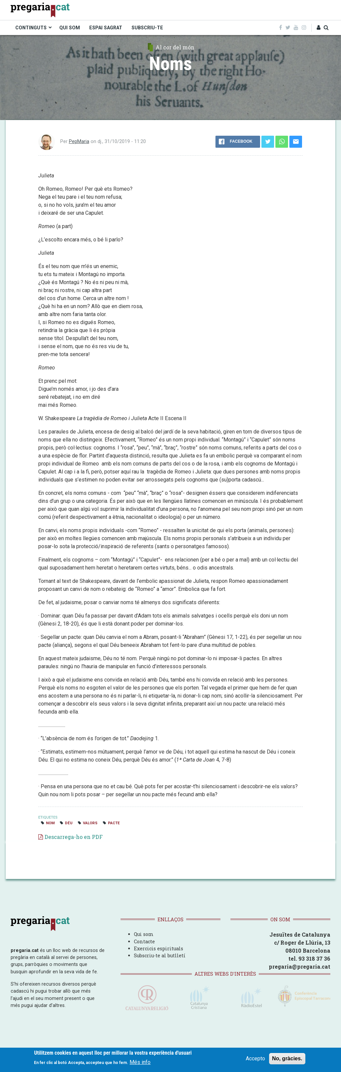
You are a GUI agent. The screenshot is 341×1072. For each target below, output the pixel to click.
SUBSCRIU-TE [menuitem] (147, 27)
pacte (114, 823)
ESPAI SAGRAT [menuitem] (105, 27)
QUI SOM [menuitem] (69, 27)
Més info (140, 1062)
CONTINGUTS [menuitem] (31, 27)
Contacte (144, 941)
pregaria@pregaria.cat (299, 966)
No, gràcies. (287, 1058)
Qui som (144, 934)
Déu (69, 823)
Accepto (255, 1058)
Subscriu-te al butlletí (159, 955)
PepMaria (79, 141)
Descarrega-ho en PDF (74, 836)
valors (90, 823)
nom (50, 823)
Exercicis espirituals (158, 948)
